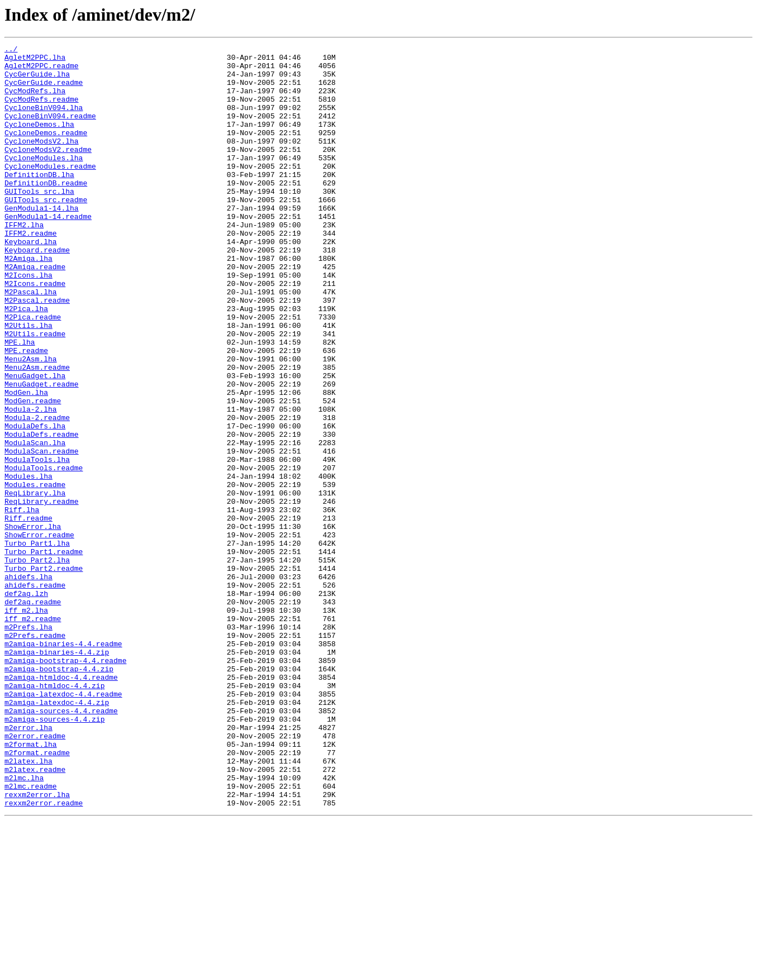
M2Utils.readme (34, 392)
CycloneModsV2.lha (41, 161)
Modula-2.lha (30, 483)
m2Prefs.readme (34, 754)
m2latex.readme (34, 915)
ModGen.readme (32, 473)
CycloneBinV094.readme (50, 131)
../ (10, 50)
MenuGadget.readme (41, 452)
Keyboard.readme (37, 292)
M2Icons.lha (28, 322)
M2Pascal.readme (37, 352)
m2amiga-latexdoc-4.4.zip (56, 834)
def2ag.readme (32, 714)
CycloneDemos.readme (45, 151)
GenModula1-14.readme (48, 251)
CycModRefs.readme (41, 111)
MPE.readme (26, 412)
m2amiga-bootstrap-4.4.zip (58, 794)
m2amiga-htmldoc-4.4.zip (54, 814)
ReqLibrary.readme (41, 593)
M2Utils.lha (28, 382)
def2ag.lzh (26, 704)
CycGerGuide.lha (37, 80)
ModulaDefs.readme (41, 513)
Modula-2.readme (37, 493)
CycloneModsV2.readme (48, 171)
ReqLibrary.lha (34, 583)
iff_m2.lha (26, 724)
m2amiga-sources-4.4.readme (61, 845)
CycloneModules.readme (50, 191)
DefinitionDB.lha (39, 201)
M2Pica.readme (32, 372)
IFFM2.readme (30, 271)
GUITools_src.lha (39, 221)
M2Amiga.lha (28, 302)
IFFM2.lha (24, 261)
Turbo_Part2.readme (43, 674)
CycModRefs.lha (34, 101)
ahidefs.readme (34, 694)
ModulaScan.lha (34, 523)
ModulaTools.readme (43, 553)
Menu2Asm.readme (37, 432)
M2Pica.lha (26, 362)
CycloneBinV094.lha (43, 121)
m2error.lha (28, 865)
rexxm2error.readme (43, 955)
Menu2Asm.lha (30, 422)
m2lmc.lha (24, 925)
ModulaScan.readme (41, 533)
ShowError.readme (39, 633)
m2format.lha (30, 885)
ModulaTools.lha (37, 543)
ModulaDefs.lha (34, 503)
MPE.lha (19, 402)
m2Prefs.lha (28, 744)
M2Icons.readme (34, 332)
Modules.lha (28, 563)
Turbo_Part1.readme (43, 653)
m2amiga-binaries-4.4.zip (56, 774)
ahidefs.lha (28, 684)
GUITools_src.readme (45, 231)
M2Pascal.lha (30, 342)
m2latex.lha (28, 905)
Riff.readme (28, 613)
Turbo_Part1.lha (37, 643)
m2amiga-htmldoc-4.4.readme (61, 804)
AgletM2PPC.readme (41, 70)
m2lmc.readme (30, 935)
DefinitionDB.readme (45, 211)
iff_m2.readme (32, 734)
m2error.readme (34, 875)
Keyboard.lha (30, 281)
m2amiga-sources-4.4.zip (54, 855)
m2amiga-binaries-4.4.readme (63, 764)
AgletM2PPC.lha (34, 60)
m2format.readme (37, 895)
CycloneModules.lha (43, 181)
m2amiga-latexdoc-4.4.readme (63, 824)
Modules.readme (34, 573)
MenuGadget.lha (34, 442)
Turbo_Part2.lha (37, 664)
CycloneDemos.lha (39, 141)
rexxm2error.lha (37, 945)
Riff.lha (21, 603)
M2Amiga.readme (34, 312)
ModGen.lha (26, 462)
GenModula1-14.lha (41, 241)
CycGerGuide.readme (43, 90)
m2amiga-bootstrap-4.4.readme (65, 784)
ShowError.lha (32, 623)
